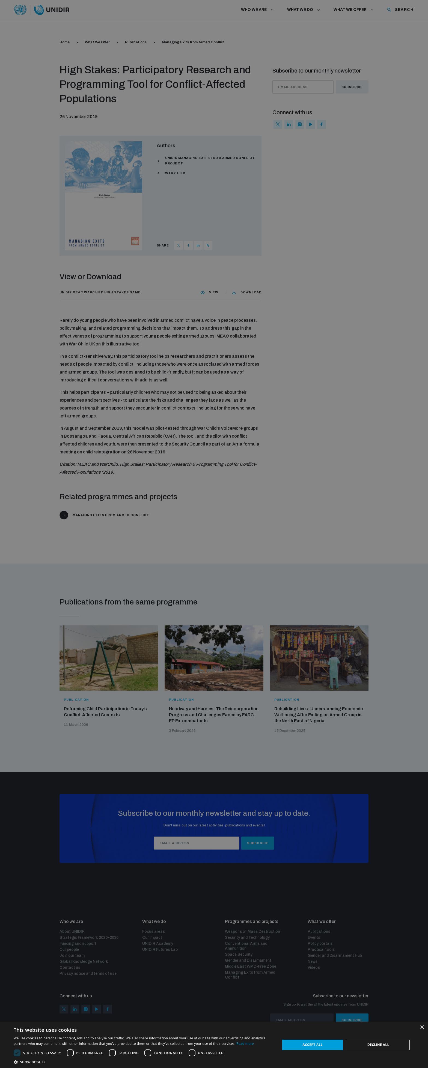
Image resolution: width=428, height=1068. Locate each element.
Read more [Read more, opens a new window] (245, 1043)
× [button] (422, 1027)
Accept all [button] (312, 1044)
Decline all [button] (378, 1044)
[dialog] (214, 534)
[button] (143, 1061)
